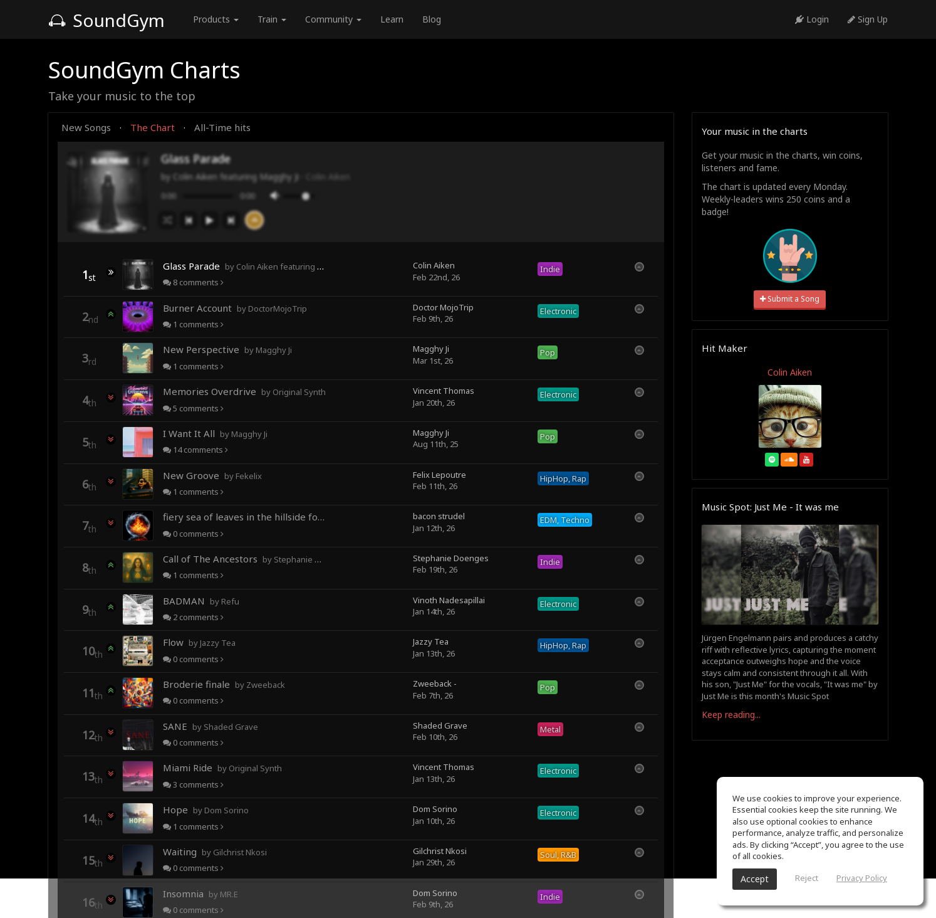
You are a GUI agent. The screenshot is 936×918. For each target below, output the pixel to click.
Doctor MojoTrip (443, 307)
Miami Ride (222, 767)
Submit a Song (789, 298)
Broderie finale (224, 684)
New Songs (86, 127)
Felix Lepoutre (439, 474)
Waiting (215, 851)
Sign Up (868, 19)
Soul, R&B (558, 854)
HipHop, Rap (563, 478)
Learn (391, 19)
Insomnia (200, 893)
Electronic (558, 311)
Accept (755, 879)
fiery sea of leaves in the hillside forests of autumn (244, 516)
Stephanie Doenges (451, 558)
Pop (547, 352)
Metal (550, 729)
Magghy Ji (431, 348)
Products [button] (216, 19)
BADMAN (201, 600)
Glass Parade (244, 266)
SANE (210, 726)
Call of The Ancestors (244, 558)
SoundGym (106, 20)
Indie (550, 269)
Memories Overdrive (244, 391)
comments (193, 282)
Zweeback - (435, 683)
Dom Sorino (435, 809)
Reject (806, 878)
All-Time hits (222, 127)
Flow (199, 642)
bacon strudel (439, 516)
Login (812, 19)
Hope (206, 809)
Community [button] (333, 19)
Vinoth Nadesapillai (449, 600)
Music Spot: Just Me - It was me (770, 506)
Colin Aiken (328, 176)
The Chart (152, 127)
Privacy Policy (861, 878)
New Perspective (227, 349)
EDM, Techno (565, 519)
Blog (431, 19)
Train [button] (271, 19)
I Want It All (215, 433)
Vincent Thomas (443, 390)
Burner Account (235, 308)
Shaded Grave (440, 725)
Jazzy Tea (431, 641)
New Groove (212, 475)
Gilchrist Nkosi (440, 851)
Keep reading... (731, 714)
